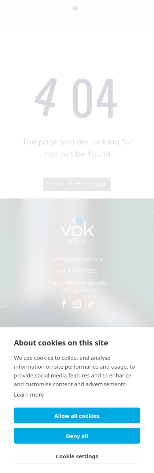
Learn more (29, 394)
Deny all (77, 436)
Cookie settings (77, 456)
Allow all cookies (77, 415)
